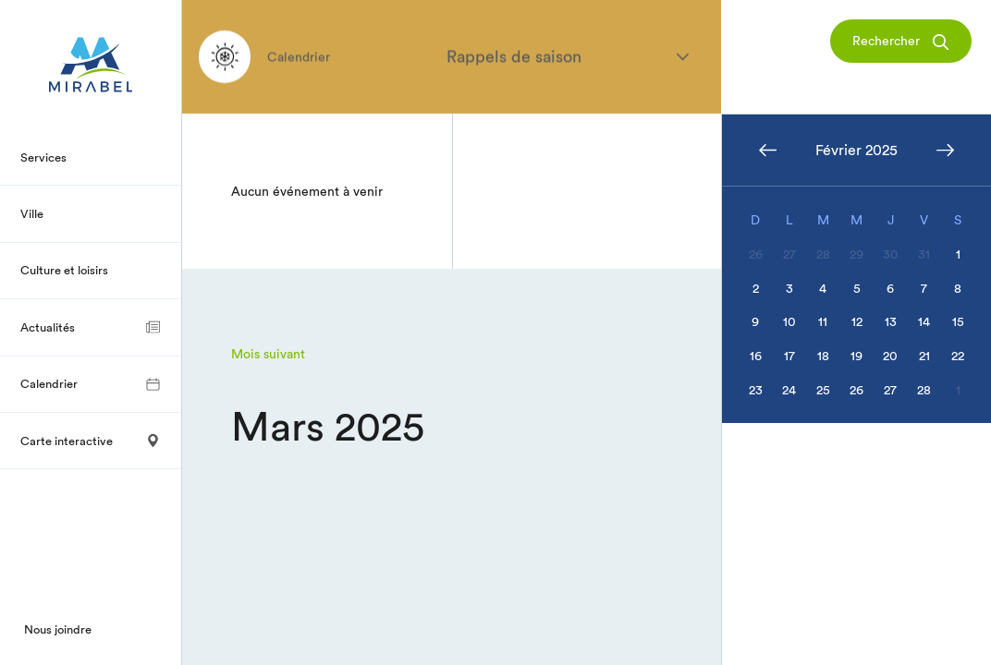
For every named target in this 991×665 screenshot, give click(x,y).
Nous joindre (58, 629)
